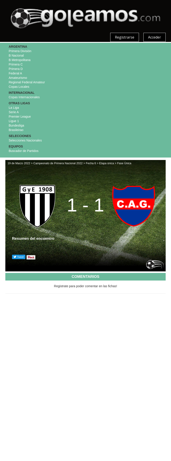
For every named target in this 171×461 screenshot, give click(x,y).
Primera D (16, 69)
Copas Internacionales (24, 97)
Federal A (15, 73)
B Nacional (16, 55)
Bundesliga (16, 125)
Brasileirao (16, 130)
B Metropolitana (20, 60)
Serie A (14, 112)
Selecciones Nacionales (25, 140)
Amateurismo (18, 78)
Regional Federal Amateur (27, 82)
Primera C (16, 64)
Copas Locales (19, 86)
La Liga (14, 107)
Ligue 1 (14, 121)
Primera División (20, 51)
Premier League (20, 116)
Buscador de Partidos (24, 151)
